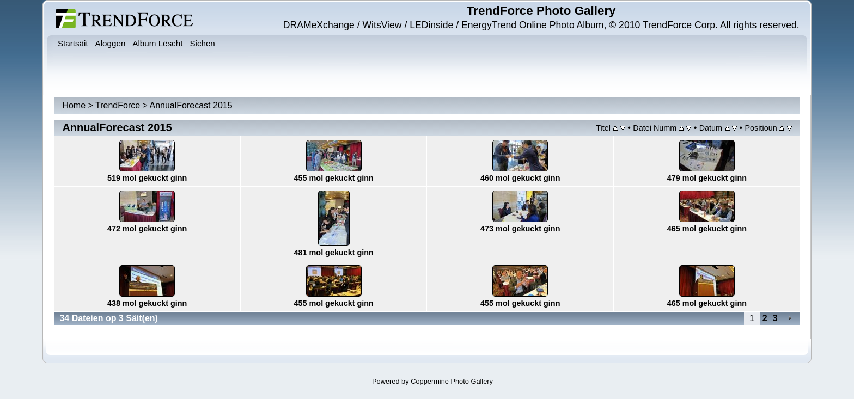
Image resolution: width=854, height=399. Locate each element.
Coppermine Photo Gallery (452, 381)
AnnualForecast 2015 (191, 105)
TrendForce (117, 105)
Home (74, 105)
